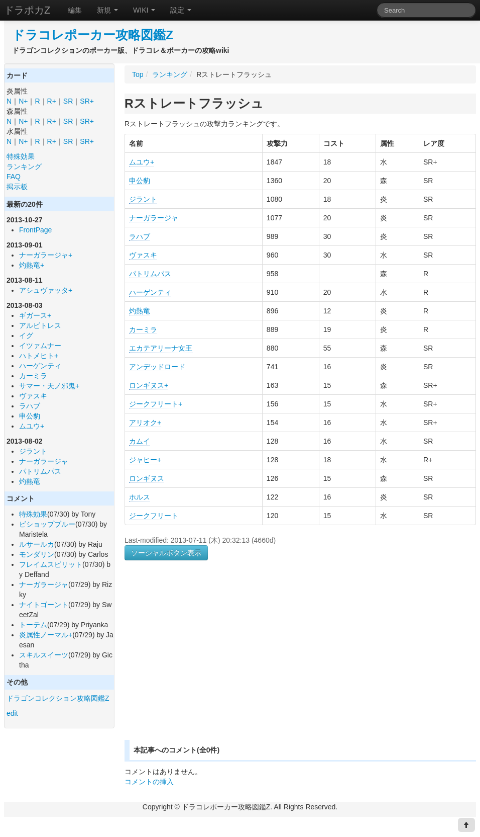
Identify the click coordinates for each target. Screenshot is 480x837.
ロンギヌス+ (148, 385)
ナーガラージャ (43, 461)
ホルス (139, 497)
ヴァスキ (33, 396)
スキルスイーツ (43, 655)
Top (138, 74)
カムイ (139, 441)
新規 (107, 10)
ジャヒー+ (145, 460)
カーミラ (33, 376)
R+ (51, 101)
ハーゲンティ (40, 366)
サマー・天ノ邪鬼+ (49, 386)
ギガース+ (35, 315)
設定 (180, 10)
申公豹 (29, 416)
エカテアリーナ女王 (160, 348)
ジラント (33, 451)
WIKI (144, 10)
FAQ (14, 177)
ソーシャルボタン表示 (166, 553)
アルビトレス (40, 325)
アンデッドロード (157, 367)
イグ (26, 335)
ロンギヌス (146, 478)
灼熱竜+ (31, 265)
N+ (23, 101)
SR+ (87, 101)
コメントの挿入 (149, 782)
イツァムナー (40, 346)
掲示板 (17, 187)
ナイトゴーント (43, 605)
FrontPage (35, 230)
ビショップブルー (47, 524)
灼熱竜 (29, 481)
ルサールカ (36, 544)
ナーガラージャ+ (45, 255)
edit (12, 713)
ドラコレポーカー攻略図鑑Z (92, 35)
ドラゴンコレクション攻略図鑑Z (58, 698)
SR (68, 101)
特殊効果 (21, 156)
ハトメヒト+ (38, 356)
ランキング (24, 166)
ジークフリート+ (155, 404)
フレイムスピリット (50, 564)
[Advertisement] (209, 662)
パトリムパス (40, 471)
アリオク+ (145, 422)
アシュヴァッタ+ (45, 290)
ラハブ (29, 406)
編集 (75, 10)
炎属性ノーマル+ (45, 635)
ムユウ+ (31, 426)
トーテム (33, 625)
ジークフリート (153, 516)
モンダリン (36, 554)
